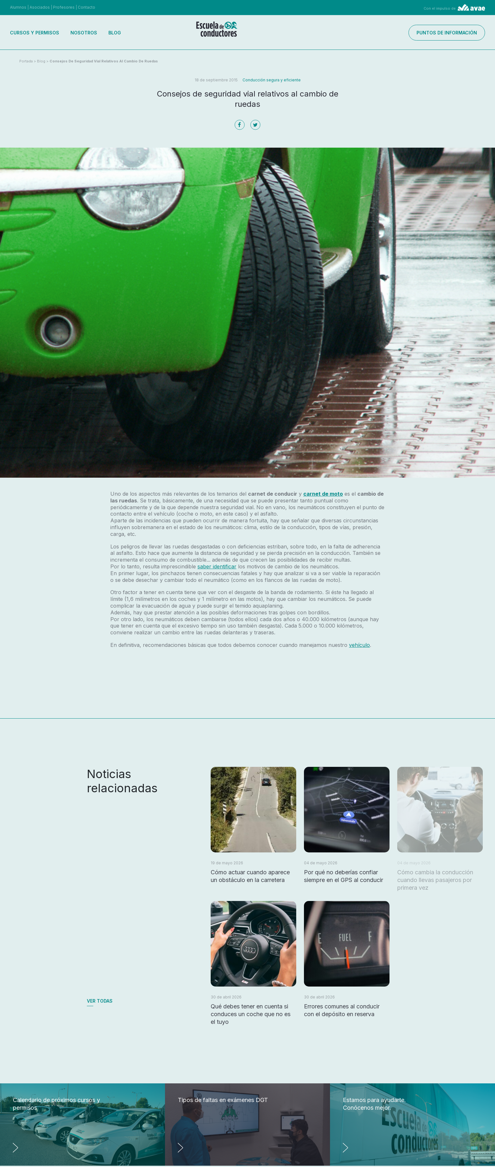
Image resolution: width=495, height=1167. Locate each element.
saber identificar (216, 566)
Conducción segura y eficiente (272, 80)
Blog (114, 32)
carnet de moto (323, 494)
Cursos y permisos (34, 32)
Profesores (64, 7)
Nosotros (83, 32)
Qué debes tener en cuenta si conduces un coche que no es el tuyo (250, 1014)
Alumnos (18, 7)
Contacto (86, 7)
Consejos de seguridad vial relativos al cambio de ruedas (104, 61)
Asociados (40, 7)
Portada (26, 61)
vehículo (359, 645)
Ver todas (100, 1001)
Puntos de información (447, 32)
